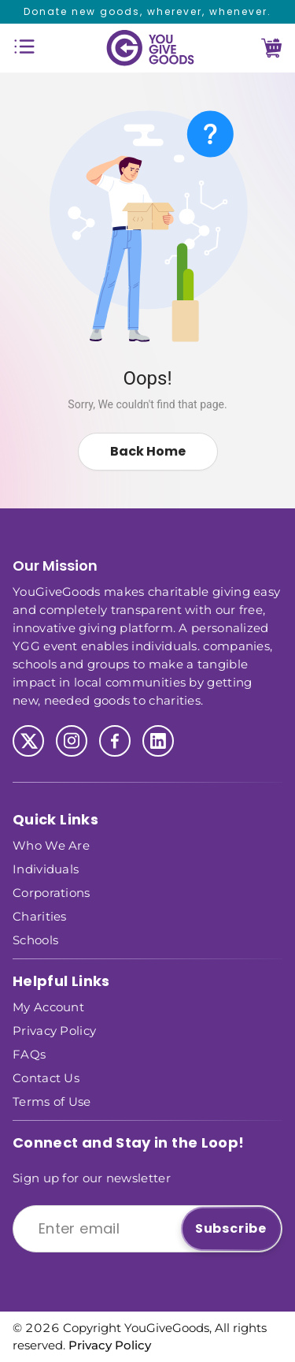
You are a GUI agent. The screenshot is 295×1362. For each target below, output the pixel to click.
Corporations (51, 891)
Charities (40, 915)
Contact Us (46, 1077)
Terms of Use (52, 1100)
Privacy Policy (54, 1029)
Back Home (148, 451)
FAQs (29, 1053)
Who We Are (51, 844)
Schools (35, 939)
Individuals (46, 868)
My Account (48, 1006)
